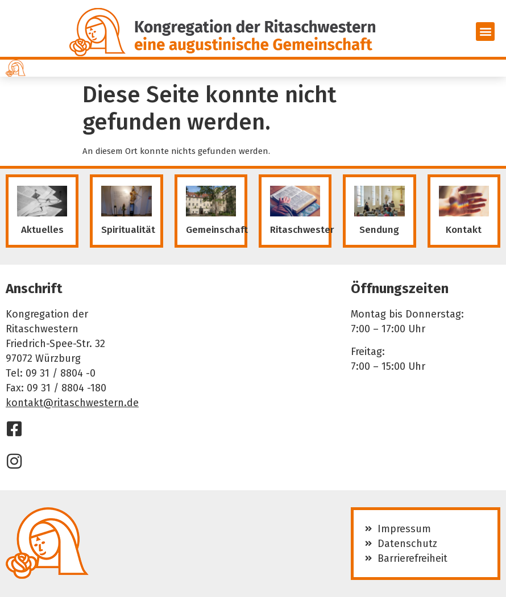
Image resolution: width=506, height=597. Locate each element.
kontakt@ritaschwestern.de (72, 402)
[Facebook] (14, 428)
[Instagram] (14, 461)
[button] (485, 31)
